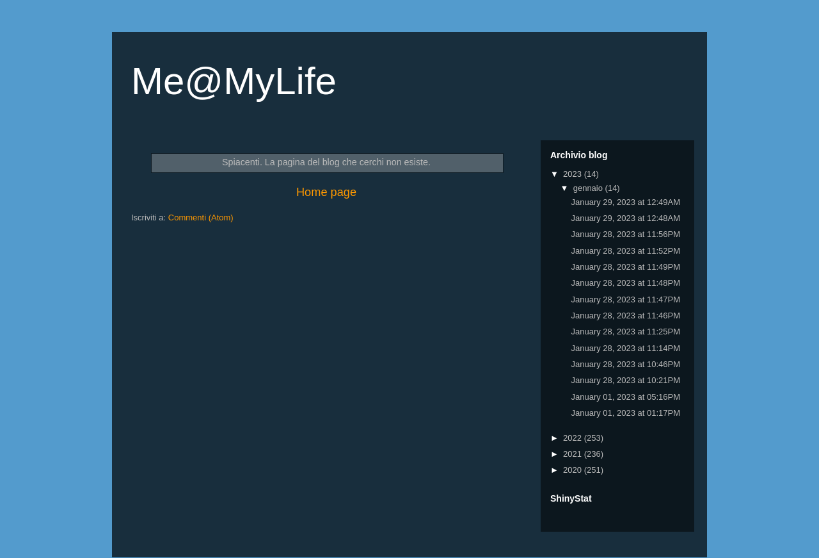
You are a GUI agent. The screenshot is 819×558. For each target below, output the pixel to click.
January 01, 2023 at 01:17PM (625, 413)
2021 (573, 454)
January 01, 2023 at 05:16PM (625, 397)
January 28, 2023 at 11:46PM (625, 315)
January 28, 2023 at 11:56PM (625, 234)
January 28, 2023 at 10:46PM (625, 364)
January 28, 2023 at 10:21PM (625, 380)
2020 (573, 470)
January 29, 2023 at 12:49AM (625, 202)
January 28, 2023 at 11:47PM (625, 299)
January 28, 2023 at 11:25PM (625, 331)
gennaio (589, 188)
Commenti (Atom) (201, 217)
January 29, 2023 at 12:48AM (625, 218)
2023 (573, 174)
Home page (326, 192)
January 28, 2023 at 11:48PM (625, 283)
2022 (573, 438)
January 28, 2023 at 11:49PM (625, 267)
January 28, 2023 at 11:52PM (625, 251)
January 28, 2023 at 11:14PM (625, 348)
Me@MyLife (234, 81)
